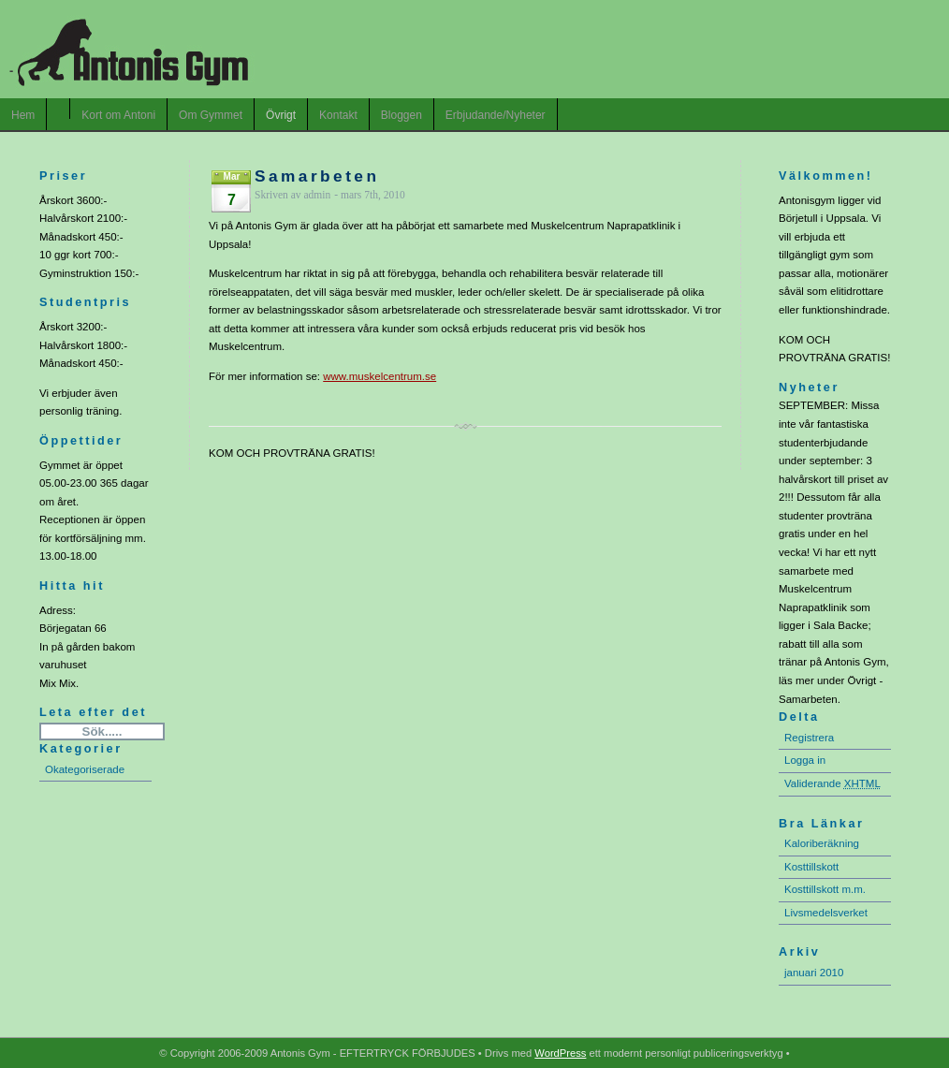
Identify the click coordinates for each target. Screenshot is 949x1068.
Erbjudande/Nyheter (495, 115)
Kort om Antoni (118, 115)
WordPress (560, 1053)
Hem (23, 115)
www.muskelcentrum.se (379, 376)
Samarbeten (317, 176)
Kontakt (338, 115)
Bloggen (401, 115)
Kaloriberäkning (821, 843)
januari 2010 (813, 972)
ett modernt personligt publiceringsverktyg (684, 1053)
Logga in (804, 760)
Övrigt (281, 115)
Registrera (809, 737)
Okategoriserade (84, 769)
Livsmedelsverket (826, 912)
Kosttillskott (811, 866)
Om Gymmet (210, 115)
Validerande (832, 783)
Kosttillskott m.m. (825, 889)
